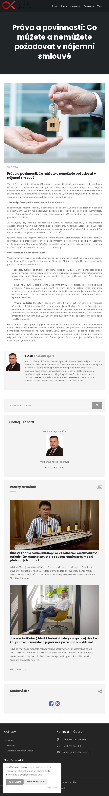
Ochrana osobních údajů (20, 750)
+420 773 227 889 (72, 746)
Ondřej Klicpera (43, 356)
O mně (64, 6)
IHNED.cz (21, 669)
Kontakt (11, 745)
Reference (89, 6)
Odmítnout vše (35, 781)
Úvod (54, 6)
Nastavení (52, 787)
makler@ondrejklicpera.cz (76, 752)
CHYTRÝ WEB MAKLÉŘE (65, 782)
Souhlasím (15, 781)
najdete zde (35, 774)
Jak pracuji (75, 6)
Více (100, 6)
